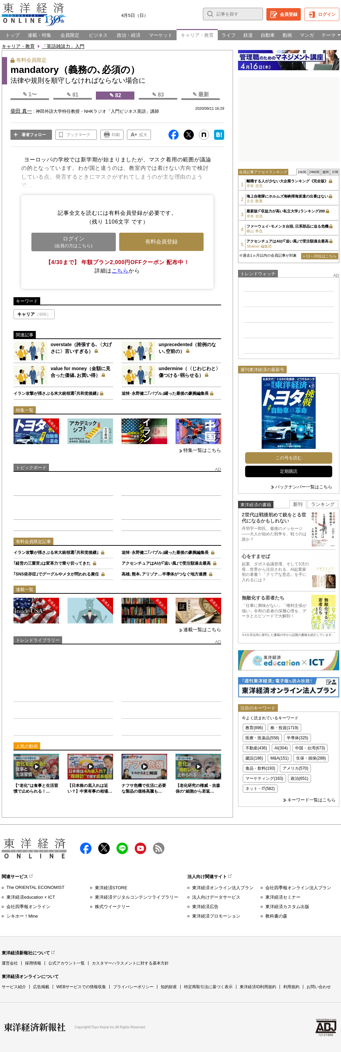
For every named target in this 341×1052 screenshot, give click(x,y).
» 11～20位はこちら (320, 256)
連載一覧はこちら (202, 629)
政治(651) (299, 778)
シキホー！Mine (22, 916)
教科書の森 (276, 916)
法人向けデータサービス (216, 897)
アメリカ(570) (295, 768)
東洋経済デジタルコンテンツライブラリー (136, 897)
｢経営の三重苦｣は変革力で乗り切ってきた (52, 563)
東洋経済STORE (111, 887)
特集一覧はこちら (202, 450)
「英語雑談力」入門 (63, 46)
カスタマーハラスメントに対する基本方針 (130, 963)
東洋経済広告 (205, 906)
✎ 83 (158, 95)
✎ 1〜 (30, 94)
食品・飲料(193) (260, 768)
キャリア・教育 (18, 46)
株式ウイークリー (112, 906)
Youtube (140, 848)
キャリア (34, 314)
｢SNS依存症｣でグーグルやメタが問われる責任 (56, 574)
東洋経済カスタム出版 (287, 906)
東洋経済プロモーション (216, 916)
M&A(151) (279, 758)
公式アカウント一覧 (66, 963)
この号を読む (289, 457)
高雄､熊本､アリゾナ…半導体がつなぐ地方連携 (164, 574)
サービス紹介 (14, 987)
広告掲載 (41, 987)
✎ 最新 (200, 94)
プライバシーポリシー (133, 987)
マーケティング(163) (264, 778)
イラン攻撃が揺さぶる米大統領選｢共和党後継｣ (56, 393)
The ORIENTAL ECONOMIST (35, 887)
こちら (120, 271)
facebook (85, 848)
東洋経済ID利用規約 (258, 987)
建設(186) (254, 758)
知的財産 (169, 987)
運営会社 (10, 963)
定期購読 (288, 471)
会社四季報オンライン (28, 906)
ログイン (327, 14)
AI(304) (281, 748)
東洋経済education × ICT (30, 897)
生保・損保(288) (311, 758)
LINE (122, 848)
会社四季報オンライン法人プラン (298, 887)
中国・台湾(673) (310, 748)
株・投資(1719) (284, 727)
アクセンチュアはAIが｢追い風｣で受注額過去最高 (166, 563)
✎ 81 (72, 95)
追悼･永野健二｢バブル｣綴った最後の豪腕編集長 (165, 393)
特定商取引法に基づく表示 (208, 987)
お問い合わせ (319, 987)
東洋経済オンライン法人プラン (223, 887)
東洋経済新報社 (35, 1027)
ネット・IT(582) (260, 788)
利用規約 (291, 987)
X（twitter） (104, 848)
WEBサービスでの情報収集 (81, 987)
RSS (158, 848)
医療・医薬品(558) (262, 738)
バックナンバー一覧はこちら (303, 486)
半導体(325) (297, 738)
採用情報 (33, 963)
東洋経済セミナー (282, 897)
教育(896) (254, 727)
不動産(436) (256, 748)
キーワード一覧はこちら (311, 799)
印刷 (116, 134)
